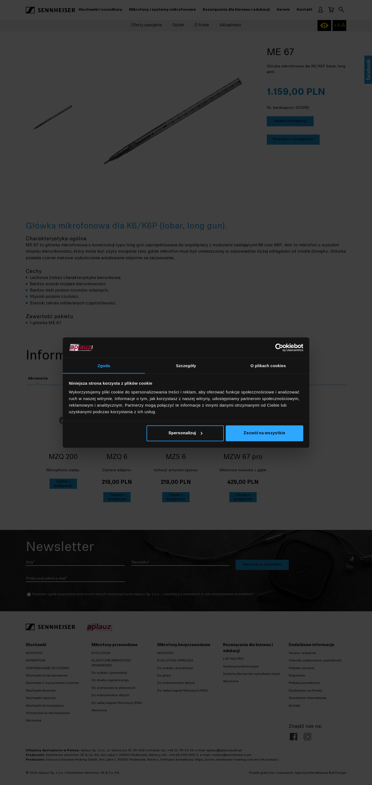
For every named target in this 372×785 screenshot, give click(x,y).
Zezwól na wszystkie (264, 434)
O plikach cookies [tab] (268, 365)
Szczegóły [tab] (186, 365)
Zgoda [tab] (104, 365)
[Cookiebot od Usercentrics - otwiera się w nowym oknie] (279, 347)
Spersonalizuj (185, 434)
